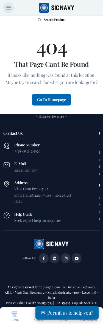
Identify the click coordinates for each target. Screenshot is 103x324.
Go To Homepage (51, 99)
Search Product (51, 19)
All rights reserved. (21, 287)
